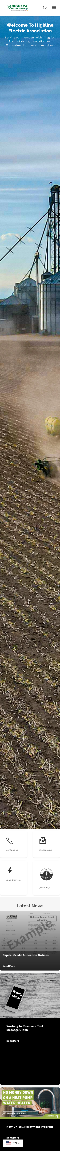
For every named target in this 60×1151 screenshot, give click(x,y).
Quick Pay (46, 877)
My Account (45, 843)
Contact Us (12, 843)
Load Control (13, 873)
